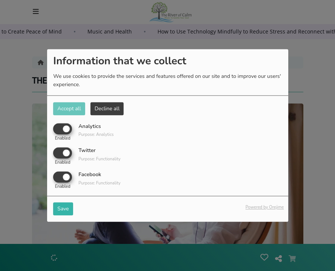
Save (63, 209)
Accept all (69, 108)
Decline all (107, 108)
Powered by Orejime (264, 207)
